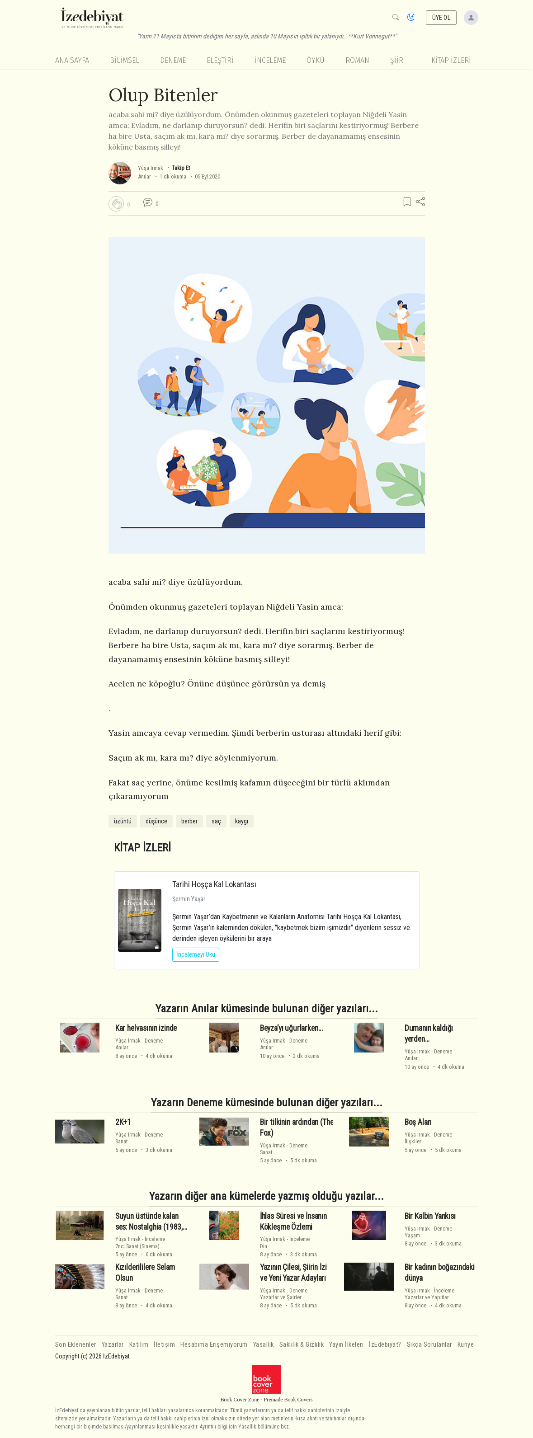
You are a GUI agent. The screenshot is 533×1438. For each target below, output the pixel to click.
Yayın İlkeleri (346, 1345)
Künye (466, 1345)
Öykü (316, 60)
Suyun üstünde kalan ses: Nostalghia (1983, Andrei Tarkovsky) (149, 1227)
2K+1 (123, 1122)
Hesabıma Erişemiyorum (214, 1345)
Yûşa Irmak (150, 167)
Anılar (144, 176)
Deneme (173, 60)
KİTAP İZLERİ (451, 60)
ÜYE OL (441, 17)
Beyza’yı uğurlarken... (291, 1028)
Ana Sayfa (72, 60)
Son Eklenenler (75, 1345)
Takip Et (181, 167)
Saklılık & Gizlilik (301, 1345)
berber (189, 821)
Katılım (139, 1345)
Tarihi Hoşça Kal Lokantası (214, 884)
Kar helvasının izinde (146, 1028)
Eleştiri (220, 60)
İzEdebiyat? (385, 1345)
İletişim (164, 1345)
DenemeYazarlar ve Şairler (283, 1294)
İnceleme (270, 60)
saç (216, 821)
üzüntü (123, 821)
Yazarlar (113, 1345)
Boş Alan (418, 1122)
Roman (357, 60)
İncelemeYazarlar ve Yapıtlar (429, 1294)
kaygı (241, 821)
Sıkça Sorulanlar (429, 1345)
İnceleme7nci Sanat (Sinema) (140, 1242)
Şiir (396, 60)
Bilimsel (124, 60)
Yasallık (263, 1345)
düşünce (156, 821)
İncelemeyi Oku (195, 954)
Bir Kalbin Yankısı (430, 1216)
